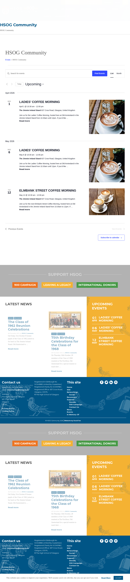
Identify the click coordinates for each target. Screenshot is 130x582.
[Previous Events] (6, 84)
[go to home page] (20, 10)
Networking (68, 9)
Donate (72, 402)
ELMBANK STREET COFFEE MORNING (47, 190)
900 (55, 9)
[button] (44, 2)
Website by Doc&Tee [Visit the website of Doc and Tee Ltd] (72, 421)
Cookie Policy (8, 411)
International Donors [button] (97, 284)
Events (47, 16)
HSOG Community (18, 24)
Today (19, 84)
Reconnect (86, 9)
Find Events (100, 73)
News (115, 9)
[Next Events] (11, 84)
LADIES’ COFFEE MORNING (39, 102)
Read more (24, 121)
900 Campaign (75, 405)
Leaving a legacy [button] (57, 284)
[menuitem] (46, 9)
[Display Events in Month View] (119, 73)
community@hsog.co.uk (18, 390)
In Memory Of (62, 16)
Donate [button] (107, 2)
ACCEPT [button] (118, 578)
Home (47, 9)
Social (72, 395)
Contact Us (74, 407)
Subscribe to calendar (110, 238)
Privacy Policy (8, 409)
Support (101, 9)
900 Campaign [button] (25, 284)
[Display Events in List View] (111, 73)
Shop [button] (117, 2)
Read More (106, 578)
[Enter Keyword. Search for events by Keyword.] (48, 73)
